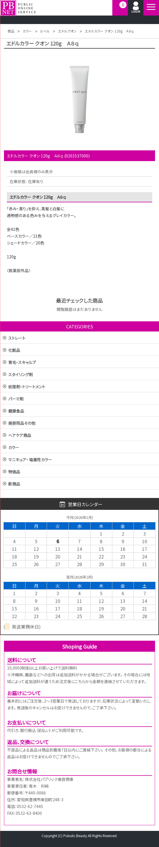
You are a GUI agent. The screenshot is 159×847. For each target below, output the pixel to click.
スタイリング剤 (20, 374)
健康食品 (16, 411)
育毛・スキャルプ (22, 362)
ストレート (16, 338)
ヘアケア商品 (19, 435)
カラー (13, 447)
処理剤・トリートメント (26, 387)
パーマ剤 (15, 399)
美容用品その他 (21, 423)
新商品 (14, 484)
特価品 (14, 472)
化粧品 (14, 350)
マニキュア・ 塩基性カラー (30, 460)
